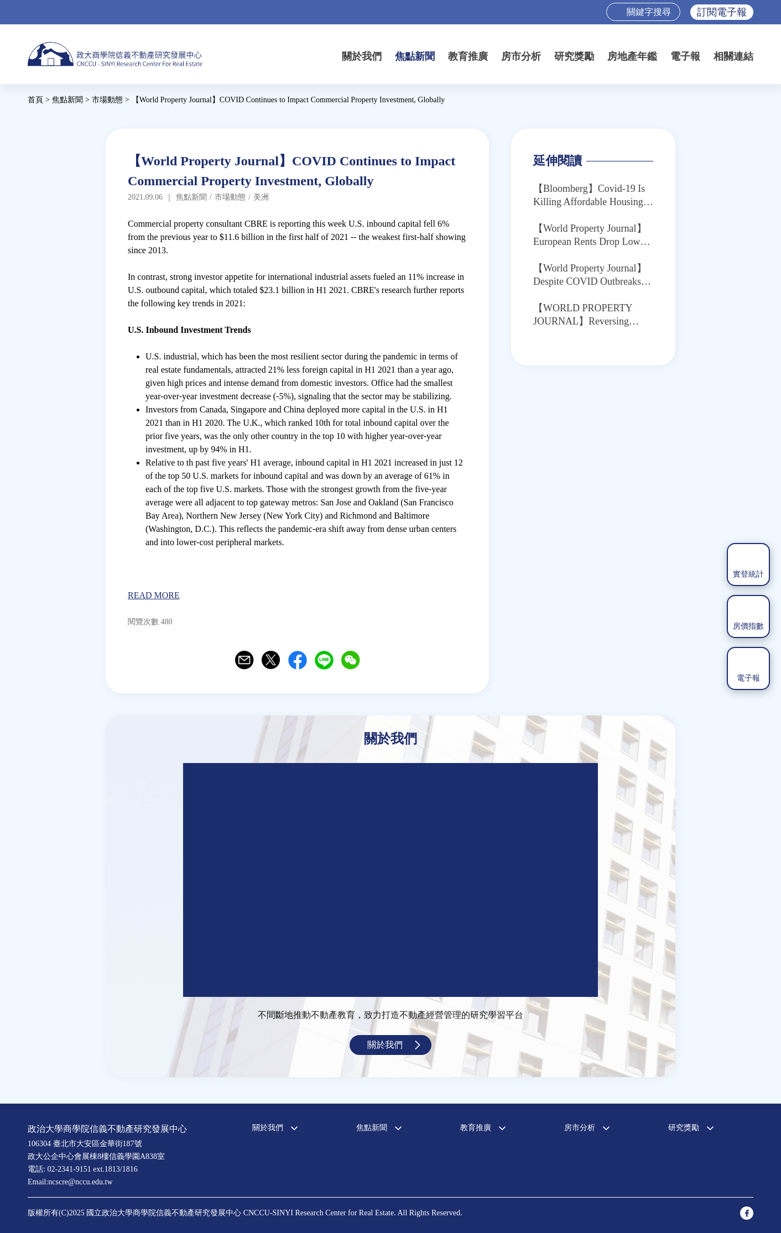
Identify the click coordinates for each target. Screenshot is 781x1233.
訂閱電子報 (722, 12)
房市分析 (521, 56)
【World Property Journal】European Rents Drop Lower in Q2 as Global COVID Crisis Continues (590, 235)
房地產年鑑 (632, 56)
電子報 (685, 56)
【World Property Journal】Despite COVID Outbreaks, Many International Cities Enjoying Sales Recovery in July (590, 275)
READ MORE (154, 595)
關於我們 (362, 56)
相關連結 (733, 56)
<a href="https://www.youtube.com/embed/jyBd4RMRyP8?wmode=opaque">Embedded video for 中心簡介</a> (390, 880)
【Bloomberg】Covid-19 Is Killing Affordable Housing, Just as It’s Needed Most (589, 195)
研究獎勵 (574, 56)
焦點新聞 (415, 56)
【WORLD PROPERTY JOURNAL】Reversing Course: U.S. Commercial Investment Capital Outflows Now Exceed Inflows (590, 315)
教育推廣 (468, 56)
